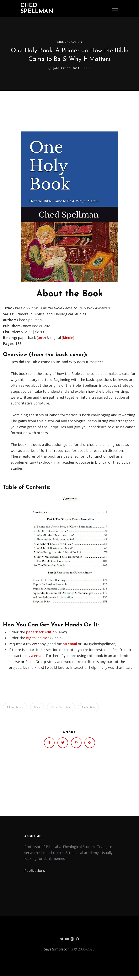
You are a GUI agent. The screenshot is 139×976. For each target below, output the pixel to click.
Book (37, 707)
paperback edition (41, 632)
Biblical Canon (69, 42)
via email (36, 655)
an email (70, 644)
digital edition (37, 638)
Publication (88, 707)
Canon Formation (61, 707)
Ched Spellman (36, 9)
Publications (34, 870)
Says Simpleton (56, 949)
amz (41, 337)
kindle (68, 337)
